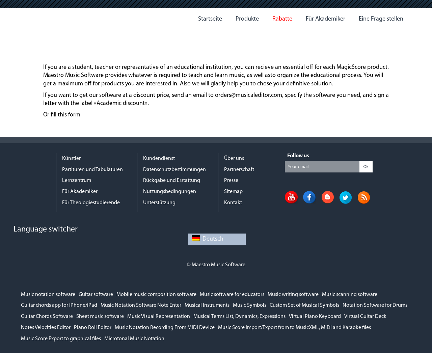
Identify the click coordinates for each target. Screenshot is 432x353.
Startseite (210, 19)
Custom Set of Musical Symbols (304, 305)
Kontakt (233, 203)
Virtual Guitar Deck (365, 316)
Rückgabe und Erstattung (171, 180)
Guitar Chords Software (47, 316)
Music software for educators (232, 294)
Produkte (247, 19)
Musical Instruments (207, 305)
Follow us (298, 156)
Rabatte (282, 19)
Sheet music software (100, 316)
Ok (365, 166)
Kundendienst (159, 158)
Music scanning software (349, 294)
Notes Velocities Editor (46, 327)
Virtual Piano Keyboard (315, 316)
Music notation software (48, 294)
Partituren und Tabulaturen (92, 169)
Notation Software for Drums (375, 305)
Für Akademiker (325, 19)
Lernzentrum (76, 180)
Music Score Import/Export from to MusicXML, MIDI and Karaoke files (294, 327)
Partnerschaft (239, 169)
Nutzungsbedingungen (169, 191)
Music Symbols (249, 305)
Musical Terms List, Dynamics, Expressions (239, 316)
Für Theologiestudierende (91, 203)
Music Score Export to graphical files (61, 339)
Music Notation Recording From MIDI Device (165, 327)
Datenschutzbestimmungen (174, 169)
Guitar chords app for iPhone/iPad (59, 305)
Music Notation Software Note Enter (141, 305)
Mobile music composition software (156, 294)
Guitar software (96, 294)
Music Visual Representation (158, 316)
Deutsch (207, 239)
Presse (231, 180)
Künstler (71, 158)
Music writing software (293, 294)
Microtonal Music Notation (134, 339)
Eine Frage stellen (381, 19)
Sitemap (233, 191)
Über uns (234, 158)
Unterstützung (159, 203)
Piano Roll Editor (92, 327)
